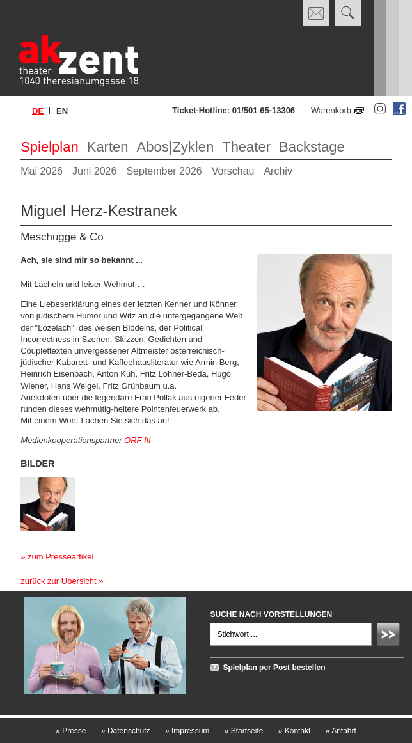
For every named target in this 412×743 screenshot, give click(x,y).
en (62, 111)
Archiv (278, 171)
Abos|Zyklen (175, 147)
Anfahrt (341, 730)
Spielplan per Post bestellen (274, 667)
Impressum (187, 730)
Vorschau (233, 171)
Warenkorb (331, 110)
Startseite (244, 730)
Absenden (390, 636)
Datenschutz (125, 730)
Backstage (312, 147)
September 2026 (164, 171)
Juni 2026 (94, 171)
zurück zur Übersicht (58, 581)
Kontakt (294, 730)
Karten (108, 147)
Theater (246, 147)
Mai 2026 (41, 171)
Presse (71, 730)
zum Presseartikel (60, 556)
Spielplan (49, 147)
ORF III (137, 440)
